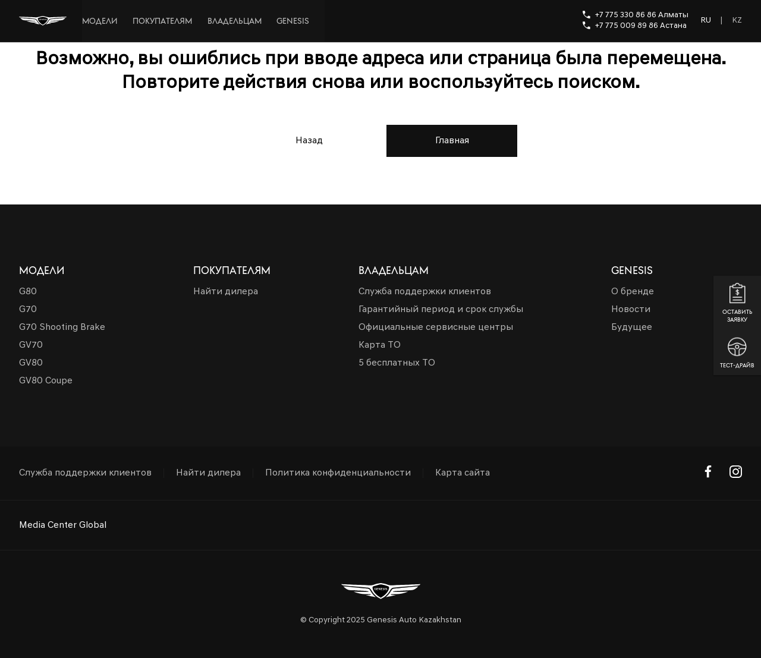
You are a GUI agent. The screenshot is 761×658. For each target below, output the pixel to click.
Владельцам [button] (394, 270)
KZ (737, 20)
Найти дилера (208, 473)
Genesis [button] (632, 270)
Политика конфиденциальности (338, 473)
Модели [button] (42, 270)
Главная (452, 141)
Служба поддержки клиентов (85, 473)
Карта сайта (462, 473)
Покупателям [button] (232, 270)
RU (705, 20)
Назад (309, 141)
